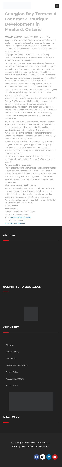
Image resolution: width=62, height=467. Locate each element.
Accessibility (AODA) (15, 379)
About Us (10, 345)
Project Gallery (12, 352)
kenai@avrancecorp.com (20, 217)
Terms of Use (12, 386)
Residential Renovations (17, 365)
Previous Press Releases (15, 223)
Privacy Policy (12, 372)
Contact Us (11, 358)
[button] (57, 6)
